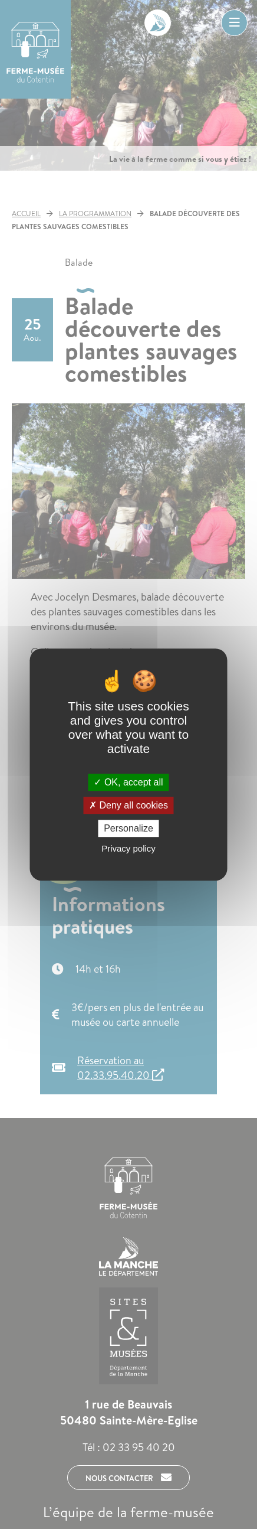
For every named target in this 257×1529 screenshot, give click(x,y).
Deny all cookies (128, 805)
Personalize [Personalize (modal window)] (128, 828)
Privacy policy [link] (128, 848)
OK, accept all (128, 782)
